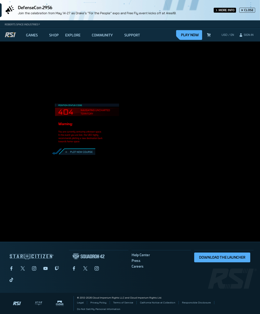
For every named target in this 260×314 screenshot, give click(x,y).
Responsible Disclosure (196, 302)
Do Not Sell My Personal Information (98, 309)
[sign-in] (246, 35)
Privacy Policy (98, 302)
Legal (80, 302)
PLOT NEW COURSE (78, 152)
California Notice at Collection (157, 302)
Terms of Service (123, 302)
